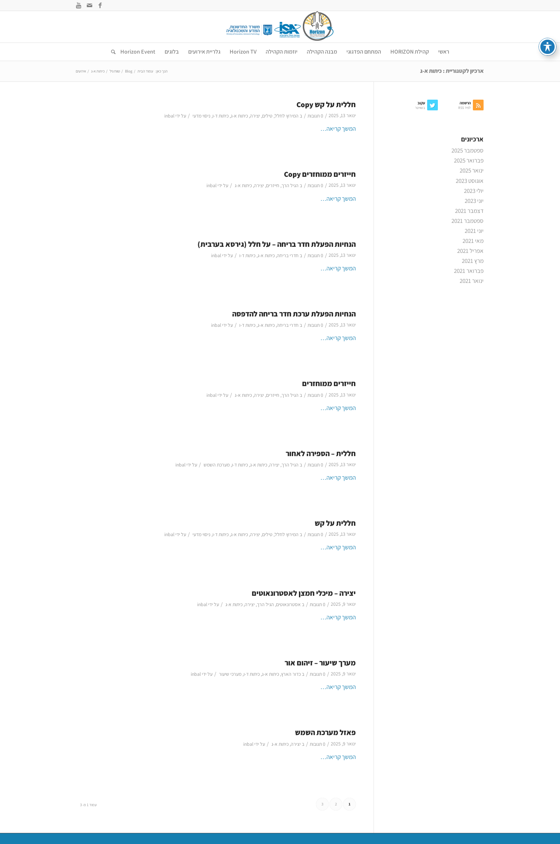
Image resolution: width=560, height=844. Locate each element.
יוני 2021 (474, 231)
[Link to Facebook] (100, 5)
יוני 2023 (474, 201)
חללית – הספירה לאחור (321, 453)
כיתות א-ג (239, 116)
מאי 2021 (473, 241)
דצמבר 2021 (469, 211)
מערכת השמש (217, 464)
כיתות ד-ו (220, 116)
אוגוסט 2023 (470, 181)
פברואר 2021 (469, 271)
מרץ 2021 (473, 261)
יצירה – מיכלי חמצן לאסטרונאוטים (304, 593)
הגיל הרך (290, 185)
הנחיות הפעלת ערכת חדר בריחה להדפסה (294, 314)
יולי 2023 (474, 191)
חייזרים (272, 185)
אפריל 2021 (470, 251)
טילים (267, 116)
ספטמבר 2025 (467, 150)
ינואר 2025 (472, 170)
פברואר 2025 (469, 160)
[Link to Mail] (89, 5)
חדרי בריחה (288, 255)
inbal (169, 116)
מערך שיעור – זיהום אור (320, 663)
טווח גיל (115, 71)
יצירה (255, 116)
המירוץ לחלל (287, 116)
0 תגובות (315, 116)
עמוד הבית (145, 71)
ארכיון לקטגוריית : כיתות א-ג (452, 71)
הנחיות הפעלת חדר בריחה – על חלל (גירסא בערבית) (277, 244)
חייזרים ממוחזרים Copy (320, 174)
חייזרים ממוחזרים (329, 383)
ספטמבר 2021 (467, 221)
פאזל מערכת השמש (325, 732)
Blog (128, 71)
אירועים (81, 71)
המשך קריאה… (338, 129)
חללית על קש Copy (326, 104)
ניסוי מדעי (201, 116)
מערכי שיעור (230, 674)
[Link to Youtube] (78, 5)
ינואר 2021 (472, 281)
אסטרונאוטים (288, 604)
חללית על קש (335, 523)
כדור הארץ (291, 674)
